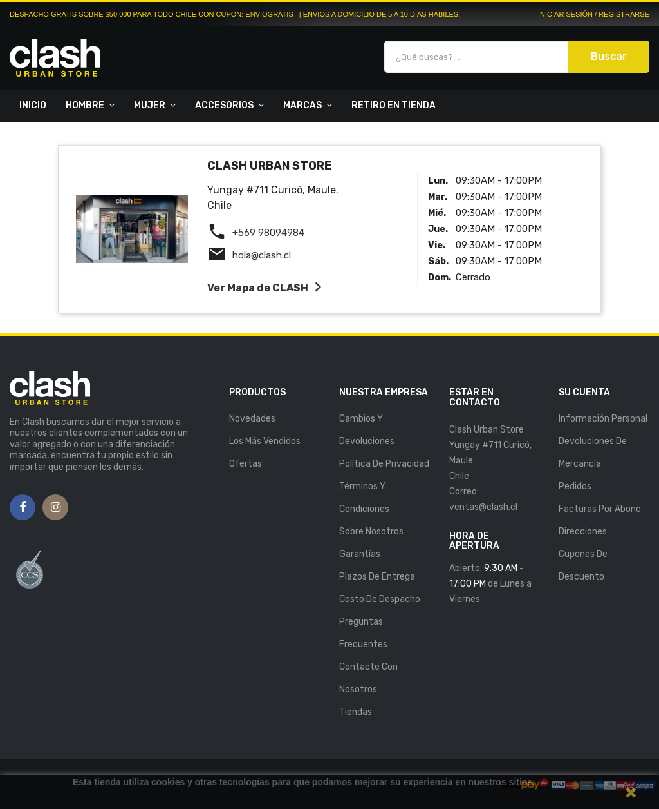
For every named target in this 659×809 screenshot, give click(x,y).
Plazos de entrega (377, 576)
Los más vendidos (265, 441)
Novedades (252, 418)
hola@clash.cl (261, 255)
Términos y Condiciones (364, 497)
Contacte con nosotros (368, 678)
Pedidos (575, 486)
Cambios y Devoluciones (366, 430)
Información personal (603, 418)
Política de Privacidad (384, 463)
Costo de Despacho (379, 599)
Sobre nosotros (371, 531)
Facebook (22, 507)
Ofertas (245, 463)
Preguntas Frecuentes (363, 633)
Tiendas (355, 712)
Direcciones (583, 531)
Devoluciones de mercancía (593, 452)
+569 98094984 (268, 233)
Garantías (359, 554)
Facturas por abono (600, 508)
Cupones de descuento (583, 565)
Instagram (55, 507)
